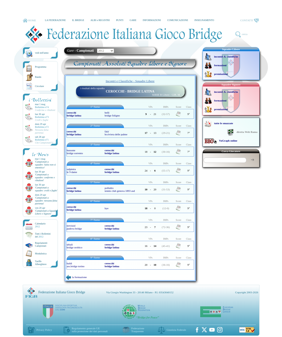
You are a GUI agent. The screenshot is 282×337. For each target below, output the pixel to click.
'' (45, 164)
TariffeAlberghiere (41, 262)
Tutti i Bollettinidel (43, 235)
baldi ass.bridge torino (75, 265)
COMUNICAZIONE (177, 20)
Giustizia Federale (176, 329)
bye (106, 208)
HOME (29, 20)
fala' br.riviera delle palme (116, 133)
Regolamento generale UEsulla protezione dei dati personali (89, 330)
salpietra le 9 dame (72, 170)
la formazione (76, 277)
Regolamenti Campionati (41, 244)
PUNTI (119, 20)
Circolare (39, 86)
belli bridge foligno (112, 114)
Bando (38, 77)
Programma (40, 66)
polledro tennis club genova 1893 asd (120, 189)
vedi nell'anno (42, 52)
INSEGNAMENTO (204, 20)
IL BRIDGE (78, 20)
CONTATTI (249, 20)
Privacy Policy (44, 329)
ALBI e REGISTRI (100, 20)
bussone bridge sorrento (75, 152)
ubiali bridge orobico (74, 246)
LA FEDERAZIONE (55, 20)
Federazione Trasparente (137, 330)
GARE (133, 20)
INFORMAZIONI (152, 20)
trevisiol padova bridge (74, 227)
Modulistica (41, 253)
